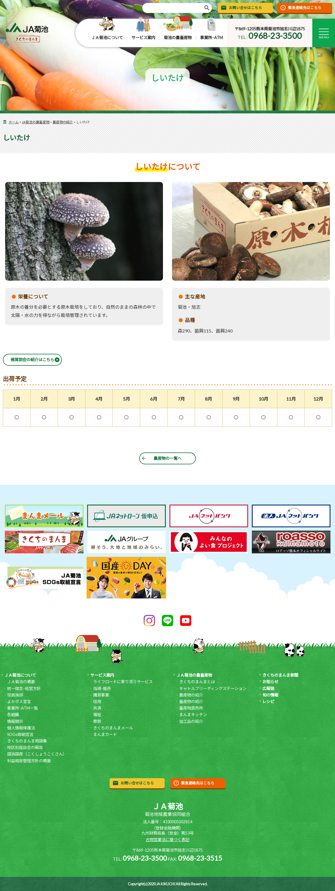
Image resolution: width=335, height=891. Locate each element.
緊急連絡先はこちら (304, 7)
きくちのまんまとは (197, 681)
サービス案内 (143, 37)
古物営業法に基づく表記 (167, 839)
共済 (97, 708)
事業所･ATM (211, 37)
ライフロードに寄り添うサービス (123, 681)
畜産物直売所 (191, 708)
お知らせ (270, 681)
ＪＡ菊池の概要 (21, 681)
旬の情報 (270, 695)
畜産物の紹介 (191, 701)
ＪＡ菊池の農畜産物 (194, 675)
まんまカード (105, 734)
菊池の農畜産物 (178, 37)
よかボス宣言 (19, 701)
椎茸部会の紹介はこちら (32, 359)
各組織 (13, 714)
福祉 (97, 714)
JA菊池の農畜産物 (35, 122)
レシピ (268, 701)
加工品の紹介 (191, 721)
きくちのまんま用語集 (27, 740)
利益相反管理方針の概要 (29, 760)
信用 (97, 701)
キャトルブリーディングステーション (212, 688)
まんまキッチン (193, 714)
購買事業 (101, 695)
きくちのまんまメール (113, 727)
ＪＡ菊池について (107, 37)
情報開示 (15, 721)
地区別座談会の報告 (25, 747)
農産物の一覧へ (167, 458)
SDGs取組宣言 (20, 734)
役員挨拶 (15, 695)
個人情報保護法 (21, 727)
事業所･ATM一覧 (22, 708)
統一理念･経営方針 (24, 688)
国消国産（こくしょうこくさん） (37, 754)
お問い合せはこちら (245, 7)
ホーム (14, 122)
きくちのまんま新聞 (280, 675)
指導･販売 (102, 688)
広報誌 (268, 688)
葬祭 (97, 721)
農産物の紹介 (63, 122)
